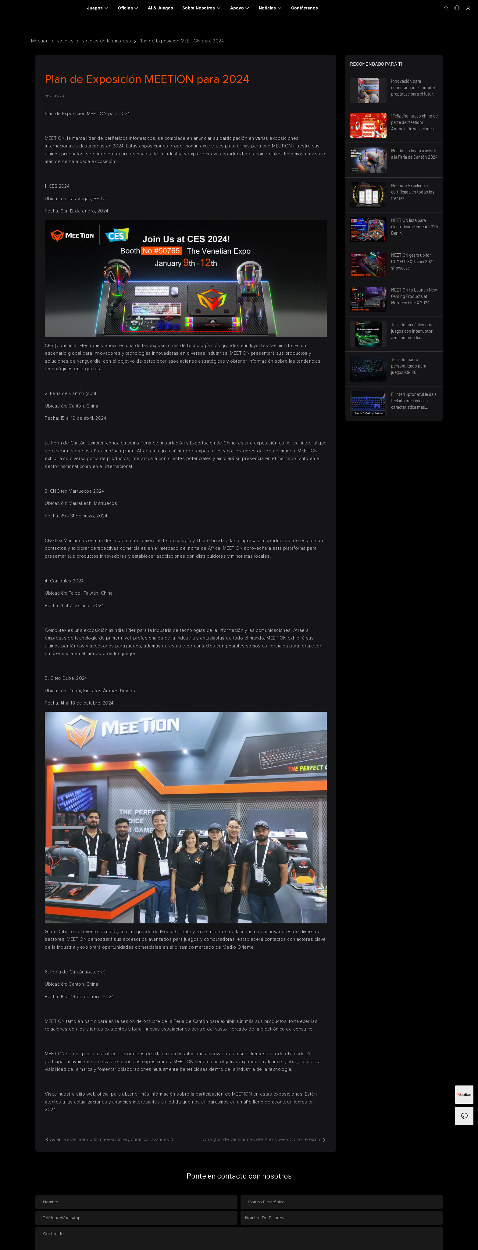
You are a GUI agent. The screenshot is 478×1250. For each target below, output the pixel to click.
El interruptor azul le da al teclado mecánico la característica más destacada (414, 401)
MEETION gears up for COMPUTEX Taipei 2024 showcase (413, 261)
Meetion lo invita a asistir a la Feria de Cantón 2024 (414, 154)
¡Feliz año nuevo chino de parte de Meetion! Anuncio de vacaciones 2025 (414, 122)
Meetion (39, 41)
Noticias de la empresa (106, 41)
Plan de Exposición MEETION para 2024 (181, 41)
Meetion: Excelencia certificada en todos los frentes (412, 192)
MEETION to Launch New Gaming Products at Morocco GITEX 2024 (414, 296)
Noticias (65, 41)
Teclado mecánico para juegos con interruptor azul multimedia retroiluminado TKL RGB (413, 331)
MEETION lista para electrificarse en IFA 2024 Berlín (414, 227)
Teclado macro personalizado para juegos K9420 (408, 366)
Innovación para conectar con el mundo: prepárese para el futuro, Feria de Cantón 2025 (414, 87)
